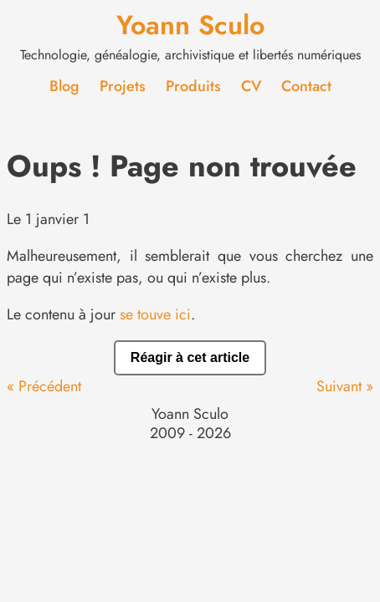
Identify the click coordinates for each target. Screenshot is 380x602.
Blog (64, 86)
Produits (193, 86)
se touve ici (155, 314)
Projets (123, 86)
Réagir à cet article (190, 357)
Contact (306, 86)
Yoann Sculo (190, 25)
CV (251, 86)
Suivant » (344, 386)
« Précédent (44, 386)
